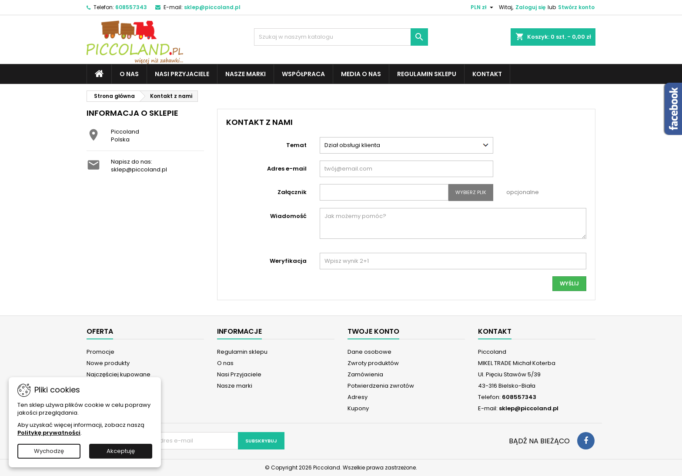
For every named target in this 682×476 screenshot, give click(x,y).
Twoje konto (373, 331)
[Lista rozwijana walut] (483, 7)
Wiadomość (288, 216)
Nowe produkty (108, 363)
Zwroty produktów (373, 363)
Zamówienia (365, 374)
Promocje (100, 352)
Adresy (358, 397)
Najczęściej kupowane (118, 374)
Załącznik (292, 192)
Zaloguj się (530, 7)
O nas (129, 74)
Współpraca (303, 74)
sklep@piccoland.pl (212, 7)
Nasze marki (245, 74)
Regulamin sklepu (426, 74)
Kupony (358, 408)
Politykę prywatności (48, 433)
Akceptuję (121, 451)
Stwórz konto (576, 7)
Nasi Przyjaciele (182, 74)
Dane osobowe (369, 352)
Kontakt (487, 74)
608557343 (131, 7)
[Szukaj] (341, 37)
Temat (296, 145)
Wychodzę (49, 451)
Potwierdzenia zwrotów (381, 386)
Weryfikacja (288, 261)
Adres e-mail (287, 168)
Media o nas (361, 74)
